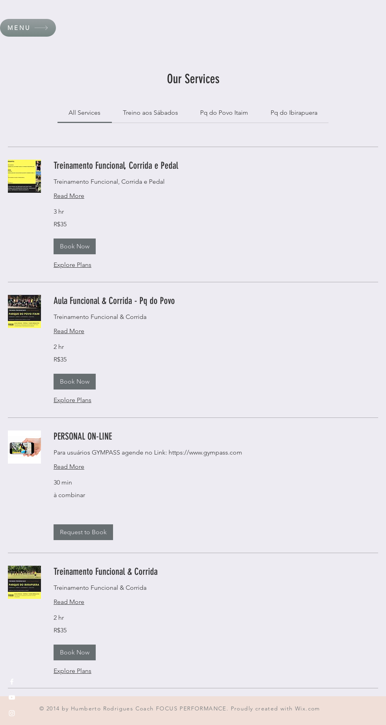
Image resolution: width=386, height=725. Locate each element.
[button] (28, 28)
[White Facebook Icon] (12, 682)
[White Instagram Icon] (12, 713)
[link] (84, 112)
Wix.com (307, 708)
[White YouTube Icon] (12, 697)
